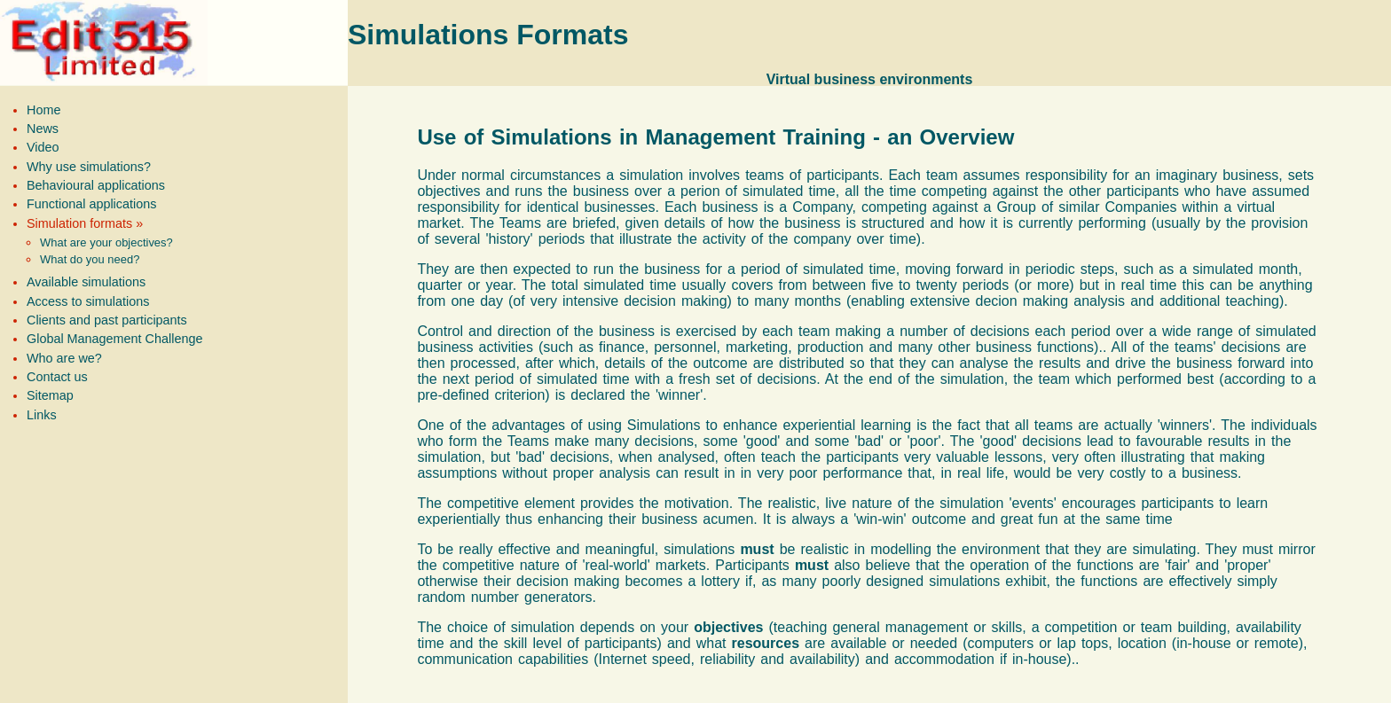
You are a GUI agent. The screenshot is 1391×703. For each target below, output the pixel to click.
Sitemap (50, 395)
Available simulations (86, 282)
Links (42, 415)
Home (43, 110)
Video (43, 147)
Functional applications (91, 204)
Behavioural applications (96, 185)
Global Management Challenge (114, 339)
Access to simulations (88, 301)
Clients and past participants (107, 320)
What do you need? (89, 259)
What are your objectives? (106, 242)
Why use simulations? (89, 167)
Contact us (57, 377)
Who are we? (64, 358)
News (43, 128)
